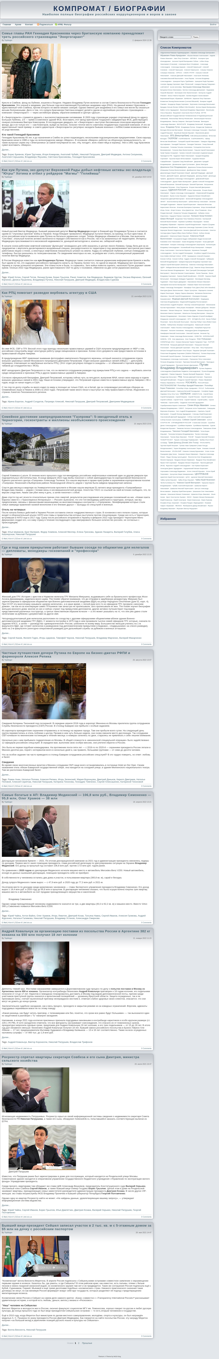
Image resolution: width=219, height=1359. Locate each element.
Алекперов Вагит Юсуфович (188, 64)
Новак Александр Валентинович (181, 336)
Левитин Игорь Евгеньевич (204, 267)
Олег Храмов (43, 915)
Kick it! (11, 161)
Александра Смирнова (88, 918)
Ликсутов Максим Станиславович (182, 273)
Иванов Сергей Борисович (186, 204)
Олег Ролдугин (190, 339)
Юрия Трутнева (33, 154)
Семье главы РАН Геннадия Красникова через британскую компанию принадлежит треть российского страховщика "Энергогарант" (73, 35)
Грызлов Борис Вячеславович (180, 159)
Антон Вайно (28, 915)
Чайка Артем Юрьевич (168, 480)
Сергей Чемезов (190, 400)
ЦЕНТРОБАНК (201, 474)
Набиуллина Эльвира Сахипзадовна (180, 325)
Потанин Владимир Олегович (171, 362)
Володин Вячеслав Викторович (171, 130)
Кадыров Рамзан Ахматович (180, 216)
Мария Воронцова (86, 779)
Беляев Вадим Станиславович (197, 96)
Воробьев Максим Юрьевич (184, 133)
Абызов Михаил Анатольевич (198, 55)
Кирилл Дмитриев (126, 779)
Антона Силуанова (132, 154)
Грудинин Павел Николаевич (183, 156)
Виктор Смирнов (179, 121)
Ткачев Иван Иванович (178, 437)
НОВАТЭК (198, 336)
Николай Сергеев (192, 333)
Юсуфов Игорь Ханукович (169, 503)
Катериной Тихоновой (131, 781)
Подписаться (45, 24)
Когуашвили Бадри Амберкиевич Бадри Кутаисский (192, 239)
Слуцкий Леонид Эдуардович (180, 414)
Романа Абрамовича (167, 383)
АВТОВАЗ (193, 58)
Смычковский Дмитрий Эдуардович (173, 417)
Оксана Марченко (132, 277)
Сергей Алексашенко (108, 781)
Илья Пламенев (201, 210)
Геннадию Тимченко (85, 781)
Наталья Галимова (23, 918)
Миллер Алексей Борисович (194, 305)
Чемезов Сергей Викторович (188, 483)
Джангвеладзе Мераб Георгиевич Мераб (175, 173)
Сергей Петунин (194, 397)
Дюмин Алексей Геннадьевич (203, 181)
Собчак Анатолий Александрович (199, 417)
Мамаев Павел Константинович (199, 285)
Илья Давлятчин (64, 1210)
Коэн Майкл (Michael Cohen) (170, 256)
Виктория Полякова (193, 121)
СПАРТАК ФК (165, 423)
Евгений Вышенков (167, 184)
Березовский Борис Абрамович (171, 98)
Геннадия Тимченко (194, 144)
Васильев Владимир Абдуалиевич (192, 110)
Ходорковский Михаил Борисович (195, 468)
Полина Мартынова (208, 353)
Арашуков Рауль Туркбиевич (183, 81)
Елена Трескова (85, 532)
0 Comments (146, 161)
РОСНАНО (180, 383)
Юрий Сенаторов (180, 500)
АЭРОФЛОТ (164, 87)
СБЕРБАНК (185, 394)
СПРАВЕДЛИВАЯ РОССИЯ (181, 423)
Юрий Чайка (14, 915)
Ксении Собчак (165, 259)
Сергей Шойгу (202, 400)
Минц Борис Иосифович (185, 307)
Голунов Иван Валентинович (182, 150)
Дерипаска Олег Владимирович (173, 167)
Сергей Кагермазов (167, 397)
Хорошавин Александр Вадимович (173, 471)
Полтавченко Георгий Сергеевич (194, 356)
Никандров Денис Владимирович (197, 330)
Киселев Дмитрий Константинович (196, 230)
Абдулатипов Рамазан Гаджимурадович (174, 53)
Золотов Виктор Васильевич (177, 201)
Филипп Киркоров (166, 460)
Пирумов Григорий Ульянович (203, 350)
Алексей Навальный (193, 67)
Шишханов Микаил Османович (179, 494)
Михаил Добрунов (202, 307)
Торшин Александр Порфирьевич (186, 440)
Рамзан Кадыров (175, 374)
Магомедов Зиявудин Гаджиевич (182, 279)
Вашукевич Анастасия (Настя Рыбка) (186, 113)
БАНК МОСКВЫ (176, 87)
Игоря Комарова (50, 154)
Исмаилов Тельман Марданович (185, 213)
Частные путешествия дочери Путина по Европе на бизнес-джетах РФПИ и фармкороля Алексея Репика (66, 654)
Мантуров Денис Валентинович (171, 290)
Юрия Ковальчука (193, 500)
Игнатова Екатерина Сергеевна (188, 207)
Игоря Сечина (176, 210)
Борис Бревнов (16, 154)
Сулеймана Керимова (201, 425)
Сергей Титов (29, 277)
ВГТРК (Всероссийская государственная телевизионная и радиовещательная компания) (186, 115)
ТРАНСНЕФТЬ (205, 443)
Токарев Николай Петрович (205, 437)
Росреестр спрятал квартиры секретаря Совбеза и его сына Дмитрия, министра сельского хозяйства (70, 1058)
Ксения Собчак (177, 259)
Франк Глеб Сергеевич (168, 463)
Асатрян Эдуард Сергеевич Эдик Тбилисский (176, 84)
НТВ (169, 339)
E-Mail (4, 161)
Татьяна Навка (92, 915)
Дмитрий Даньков (106, 779)
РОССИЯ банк (203, 383)
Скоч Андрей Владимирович (186, 411)
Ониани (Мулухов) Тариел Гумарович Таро (191, 342)
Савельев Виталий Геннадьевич (188, 391)
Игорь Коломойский (208, 207)
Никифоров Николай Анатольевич (172, 333)
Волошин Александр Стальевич (195, 130)
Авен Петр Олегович (181, 58)
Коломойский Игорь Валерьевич (192, 247)
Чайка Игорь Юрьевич (186, 480)
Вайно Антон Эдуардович (169, 110)
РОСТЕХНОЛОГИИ (168, 385)
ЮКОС (189, 497)
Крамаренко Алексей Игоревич (198, 256)
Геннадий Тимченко (178, 144)
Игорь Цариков (47, 638)
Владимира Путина (43, 279)
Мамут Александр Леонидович (171, 287)
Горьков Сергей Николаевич (204, 150)
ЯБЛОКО (178, 506)
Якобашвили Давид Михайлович (195, 506)
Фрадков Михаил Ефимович (184, 460)
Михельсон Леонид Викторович (193, 313)
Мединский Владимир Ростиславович (193, 302)
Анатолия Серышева (13, 157)
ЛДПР (162, 267)
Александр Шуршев (178, 67)
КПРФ (184, 256)
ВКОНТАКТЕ (181, 124)
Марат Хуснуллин (190, 290)
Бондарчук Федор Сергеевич (178, 104)
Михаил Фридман (189, 310)
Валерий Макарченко (130, 638)
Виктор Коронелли (37, 1042)
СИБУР (181, 408)
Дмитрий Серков (173, 176)
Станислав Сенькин (199, 423)
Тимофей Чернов (65, 638)
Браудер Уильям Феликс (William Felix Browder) (177, 107)
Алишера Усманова (167, 73)
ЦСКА (187, 477)
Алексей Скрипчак (21, 781)
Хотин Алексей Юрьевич (196, 471)
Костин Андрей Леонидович (183, 253)
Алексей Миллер (66, 532)
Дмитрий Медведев (111, 154)
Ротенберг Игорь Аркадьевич (187, 388)
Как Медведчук (95, 277)
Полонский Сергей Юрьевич (170, 356)
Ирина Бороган (16, 401)
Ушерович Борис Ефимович (188, 454)
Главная (7, 24)
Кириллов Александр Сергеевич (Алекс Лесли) (196, 227)
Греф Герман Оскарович (169, 153)
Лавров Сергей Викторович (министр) (174, 264)
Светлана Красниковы (59, 157)
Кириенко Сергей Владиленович (189, 224)
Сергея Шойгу (174, 402)
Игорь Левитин (59, 915)
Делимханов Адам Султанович (183, 164)
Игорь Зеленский (67, 779)
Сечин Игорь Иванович (198, 405)
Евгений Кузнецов (182, 184)
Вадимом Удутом (112, 277)
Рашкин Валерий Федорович (193, 374)
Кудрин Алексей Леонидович (194, 259)
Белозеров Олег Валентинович (186, 93)
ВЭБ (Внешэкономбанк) (199, 136)
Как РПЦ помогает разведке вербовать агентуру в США (49, 292)
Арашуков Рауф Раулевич (204, 81)
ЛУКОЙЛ (201, 276)
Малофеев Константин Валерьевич (173, 285)
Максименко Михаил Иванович (198, 282)
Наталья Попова (30, 779)
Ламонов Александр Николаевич (201, 264)
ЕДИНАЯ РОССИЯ (177, 190)
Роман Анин (14, 779)
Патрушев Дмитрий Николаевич (181, 345)
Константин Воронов (183, 250)
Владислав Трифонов (81, 1042)
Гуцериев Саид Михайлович (183, 161)
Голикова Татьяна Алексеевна (181, 147)
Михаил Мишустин (175, 310)
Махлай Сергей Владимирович (180, 296)
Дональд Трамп (201, 176)
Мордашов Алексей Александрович (173, 319)
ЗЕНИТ (163, 201)
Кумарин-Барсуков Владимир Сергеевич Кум (195, 262)
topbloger (8, 40)
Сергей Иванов (109, 915)
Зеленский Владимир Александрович (199, 199)
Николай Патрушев (90, 154)
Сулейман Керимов (185, 425)
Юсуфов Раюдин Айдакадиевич (192, 503)
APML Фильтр (64, 24)
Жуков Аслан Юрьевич (178, 196)
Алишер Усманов (206, 70)
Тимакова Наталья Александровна (189, 428)
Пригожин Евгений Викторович (194, 362)
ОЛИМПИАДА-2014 (167, 342)
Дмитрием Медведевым (121, 401)
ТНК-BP (191, 437)
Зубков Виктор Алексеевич (198, 201)
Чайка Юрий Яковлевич (205, 480)
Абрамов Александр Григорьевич (203, 53)
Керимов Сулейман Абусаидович (190, 222)
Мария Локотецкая (167, 293)
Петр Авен (195, 348)
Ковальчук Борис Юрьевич (179, 236)
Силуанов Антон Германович (195, 408)
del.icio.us (28, 161)
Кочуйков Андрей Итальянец (204, 253)
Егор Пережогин (182, 187)
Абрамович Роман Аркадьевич (173, 55)
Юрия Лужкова (206, 500)
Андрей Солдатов (34, 401)
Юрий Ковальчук (166, 500)
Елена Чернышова (194, 190)
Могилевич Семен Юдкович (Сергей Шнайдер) (195, 316)
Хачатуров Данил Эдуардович (171, 468)
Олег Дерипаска (178, 339)
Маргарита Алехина (205, 290)
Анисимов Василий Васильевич (171, 78)
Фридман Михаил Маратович (188, 463)
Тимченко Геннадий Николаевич (186, 431)
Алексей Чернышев (175, 70)
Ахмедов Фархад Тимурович (204, 84)
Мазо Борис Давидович (177, 282)
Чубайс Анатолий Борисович (182, 486)
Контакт (29, 24)
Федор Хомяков (48, 532)
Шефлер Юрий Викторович (182, 491)
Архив (18, 24)
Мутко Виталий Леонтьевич (179, 322)
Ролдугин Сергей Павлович (187, 380)
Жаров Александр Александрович (182, 193)
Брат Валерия (32, 532)
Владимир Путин (173, 127)
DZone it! (18, 161)
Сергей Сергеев (207, 397)
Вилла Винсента (16, 1330)
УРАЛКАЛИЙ (176, 451)
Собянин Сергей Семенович (194, 420)
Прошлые (87, 1343)
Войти (213, 24)
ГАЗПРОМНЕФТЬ (197, 138)
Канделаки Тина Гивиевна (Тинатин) (188, 219)
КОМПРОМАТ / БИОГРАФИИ (109, 8)
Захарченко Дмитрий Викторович (172, 199)
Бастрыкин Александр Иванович (196, 87)
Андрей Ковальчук (17, 1042)
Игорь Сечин (165, 210)
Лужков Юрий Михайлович (186, 276)
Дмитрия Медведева (187, 176)
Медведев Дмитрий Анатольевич (185, 299)
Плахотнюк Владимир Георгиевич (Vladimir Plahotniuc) (180, 353)
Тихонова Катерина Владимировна (181, 434)
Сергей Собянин (166, 400)
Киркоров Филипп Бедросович (171, 230)
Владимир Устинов (65, 918)
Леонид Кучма (44, 277)
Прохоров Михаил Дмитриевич (187, 365)
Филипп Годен (30, 638)
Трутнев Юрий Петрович (169, 445)
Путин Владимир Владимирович (184, 366)
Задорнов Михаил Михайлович (199, 196)
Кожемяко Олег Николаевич (170, 242)
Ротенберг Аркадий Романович (190, 385)
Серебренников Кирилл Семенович (173, 405)
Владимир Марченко (107, 638)
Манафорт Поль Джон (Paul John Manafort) (199, 287)
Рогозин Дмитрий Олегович (193, 377)
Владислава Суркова (108, 279)
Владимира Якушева (35, 157)
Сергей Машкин (181, 397)
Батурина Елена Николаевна (170, 90)
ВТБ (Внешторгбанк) (179, 135)
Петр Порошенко (206, 348)
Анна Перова (189, 78)
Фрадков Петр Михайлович (206, 460)
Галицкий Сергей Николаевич (188, 141)
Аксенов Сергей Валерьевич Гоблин (185, 61)
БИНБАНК (188, 98)
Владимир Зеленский (195, 124)
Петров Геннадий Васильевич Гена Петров (176, 350)
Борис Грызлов (61, 277)
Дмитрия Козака (82, 1210)
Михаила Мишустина (205, 310)
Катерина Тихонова (64, 781)
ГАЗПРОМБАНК (184, 138)
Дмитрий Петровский (97, 401)
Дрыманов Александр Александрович (181, 179)
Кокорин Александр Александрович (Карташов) (187, 244)
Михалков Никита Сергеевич (170, 313)
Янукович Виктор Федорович (187, 508)
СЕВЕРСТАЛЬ (197, 394)
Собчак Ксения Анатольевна (170, 420)
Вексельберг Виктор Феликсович (181, 118)
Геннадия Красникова (83, 157)
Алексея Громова (127, 915)
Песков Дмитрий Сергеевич (180, 348)
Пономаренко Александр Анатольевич (174, 359)
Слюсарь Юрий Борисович (202, 414)
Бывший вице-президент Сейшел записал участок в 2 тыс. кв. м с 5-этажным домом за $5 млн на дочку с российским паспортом (76, 1227)
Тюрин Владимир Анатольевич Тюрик (187, 448)
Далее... (6, 149)
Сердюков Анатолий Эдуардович (192, 402)
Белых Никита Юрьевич (176, 96)
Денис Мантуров (202, 164)
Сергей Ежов (208, 394)
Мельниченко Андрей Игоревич (171, 305)
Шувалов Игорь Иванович (200, 494)
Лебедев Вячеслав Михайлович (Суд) (179, 267)
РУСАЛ (201, 388)
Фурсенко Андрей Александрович (178, 465)
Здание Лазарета (104, 532)
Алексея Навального (191, 70)
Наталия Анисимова (176, 330)
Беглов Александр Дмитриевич (194, 90)
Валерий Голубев (123, 532)
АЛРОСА (179, 73)
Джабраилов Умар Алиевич (197, 170)
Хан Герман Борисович (200, 465)
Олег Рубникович (204, 339)
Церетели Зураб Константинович (172, 477)
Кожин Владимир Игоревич (192, 242)
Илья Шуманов (15, 532)
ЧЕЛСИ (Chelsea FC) (168, 483)
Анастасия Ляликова (201, 75)
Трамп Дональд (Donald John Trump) (183, 443)
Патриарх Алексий (54, 401)
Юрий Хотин (14, 277)
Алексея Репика (48, 779)
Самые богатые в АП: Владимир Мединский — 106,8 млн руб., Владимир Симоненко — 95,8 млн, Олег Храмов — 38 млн (76, 796)
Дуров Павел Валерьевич (182, 181)
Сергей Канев (15, 638)
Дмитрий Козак (76, 915)
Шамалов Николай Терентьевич (182, 488)
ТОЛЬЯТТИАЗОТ (166, 440)
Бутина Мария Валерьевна (206, 107)
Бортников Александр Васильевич (202, 104)
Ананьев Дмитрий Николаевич (181, 75)
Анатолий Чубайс (69, 154)
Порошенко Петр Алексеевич (200, 359)
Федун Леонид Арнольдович (176, 457)
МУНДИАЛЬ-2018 (198, 319)
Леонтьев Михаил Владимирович (172, 270)
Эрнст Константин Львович (176, 497)
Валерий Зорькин (101, 1210)
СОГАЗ (209, 420)
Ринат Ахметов (78, 277)
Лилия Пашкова (202, 273)
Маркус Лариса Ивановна (184, 293)
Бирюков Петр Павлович (202, 98)
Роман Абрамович (205, 380)
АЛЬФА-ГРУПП (188, 73)
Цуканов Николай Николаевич (202, 477)
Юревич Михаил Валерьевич (203, 497)
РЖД (180, 377)
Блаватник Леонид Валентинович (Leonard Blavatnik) (179, 101)
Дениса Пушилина (22, 279)
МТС (189, 319)
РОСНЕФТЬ (191, 382)
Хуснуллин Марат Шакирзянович (182, 474)
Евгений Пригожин (196, 184)
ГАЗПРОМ (172, 138)
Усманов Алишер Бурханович (193, 451)
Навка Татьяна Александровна (182, 328)
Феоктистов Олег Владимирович (200, 457)
